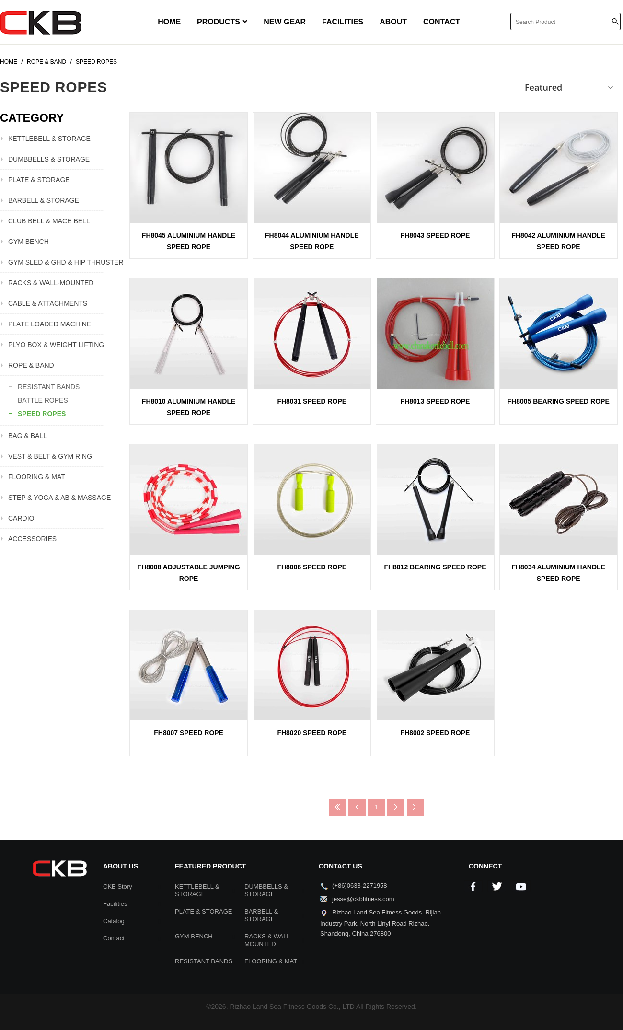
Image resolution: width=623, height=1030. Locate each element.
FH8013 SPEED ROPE (435, 401)
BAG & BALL (27, 436)
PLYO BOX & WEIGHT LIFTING (56, 344)
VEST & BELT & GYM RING (50, 456)
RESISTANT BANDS (49, 387)
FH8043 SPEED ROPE (435, 235)
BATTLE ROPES (43, 400)
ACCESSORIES (32, 539)
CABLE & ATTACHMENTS (47, 303)
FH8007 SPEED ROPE (188, 733)
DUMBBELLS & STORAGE (49, 159)
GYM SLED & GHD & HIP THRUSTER (56, 262)
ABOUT (393, 22)
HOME (169, 22)
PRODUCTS (222, 22)
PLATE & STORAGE (39, 180)
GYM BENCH (28, 241)
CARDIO (21, 518)
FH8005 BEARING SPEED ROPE (559, 401)
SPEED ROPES (42, 413)
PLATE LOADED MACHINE (49, 324)
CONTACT (441, 22)
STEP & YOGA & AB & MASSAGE (56, 497)
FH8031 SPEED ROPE (311, 401)
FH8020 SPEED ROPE (311, 733)
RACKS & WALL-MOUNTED (50, 283)
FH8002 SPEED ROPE (435, 733)
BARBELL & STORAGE (43, 200)
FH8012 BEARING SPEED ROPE (435, 567)
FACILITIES (342, 22)
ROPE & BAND (31, 365)
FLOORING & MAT (36, 477)
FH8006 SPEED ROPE (311, 567)
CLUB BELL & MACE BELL (49, 221)
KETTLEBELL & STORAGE (49, 138)
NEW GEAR (285, 22)
